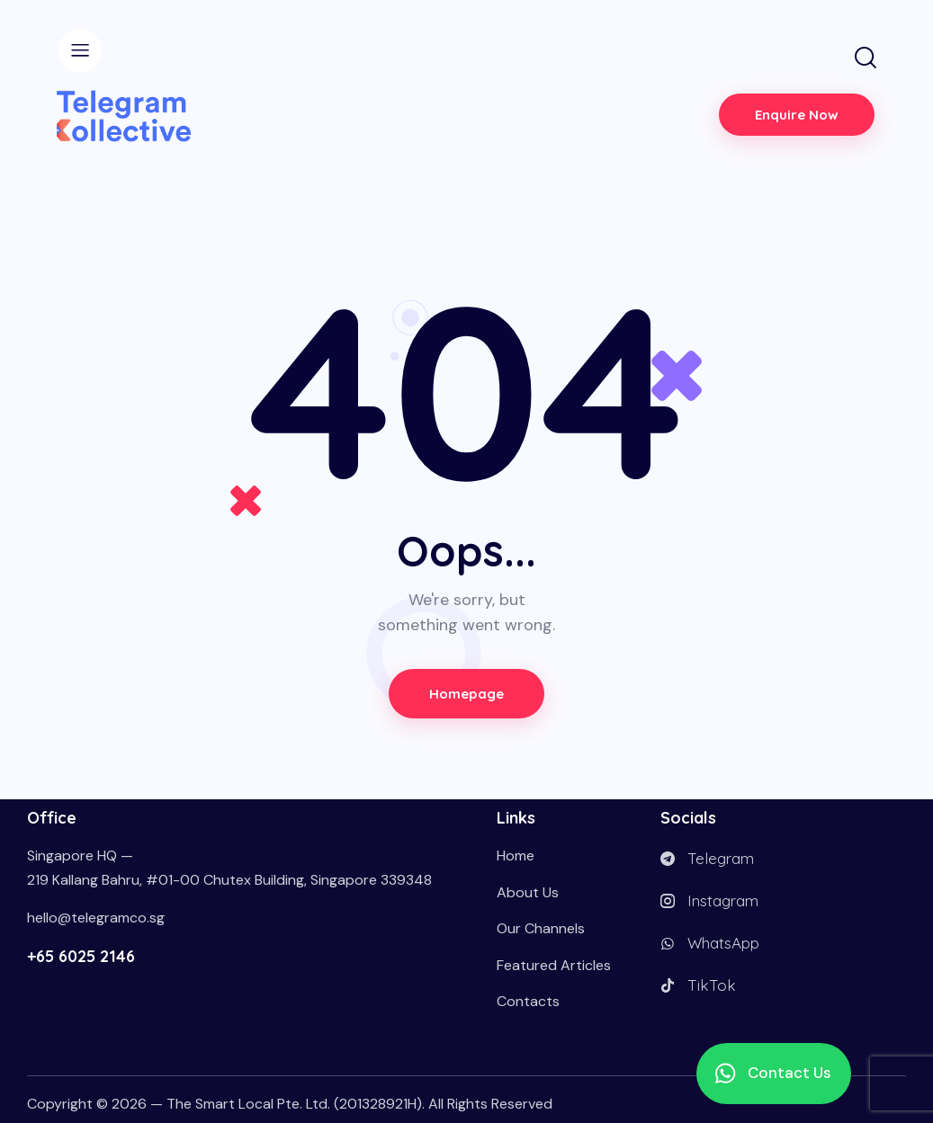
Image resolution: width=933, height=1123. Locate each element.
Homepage (466, 693)
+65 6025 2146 (81, 956)
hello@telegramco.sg (96, 917)
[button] (773, 1073)
